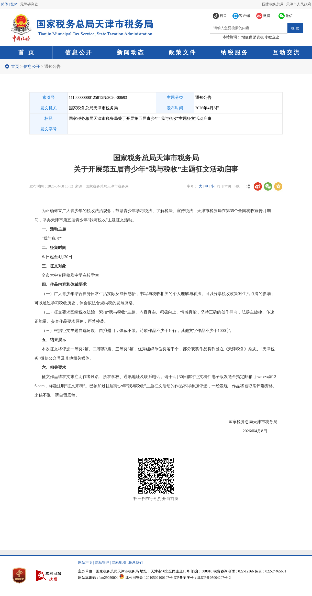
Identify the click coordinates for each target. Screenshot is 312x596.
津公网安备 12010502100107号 (149, 578)
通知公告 (52, 66)
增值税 (246, 37)
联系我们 (135, 562)
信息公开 (32, 66)
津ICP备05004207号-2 (214, 578)
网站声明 (85, 562)
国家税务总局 (273, 4)
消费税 (258, 37)
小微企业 (272, 37)
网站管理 (102, 562)
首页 (15, 66)
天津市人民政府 (298, 4)
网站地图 (119, 562)
